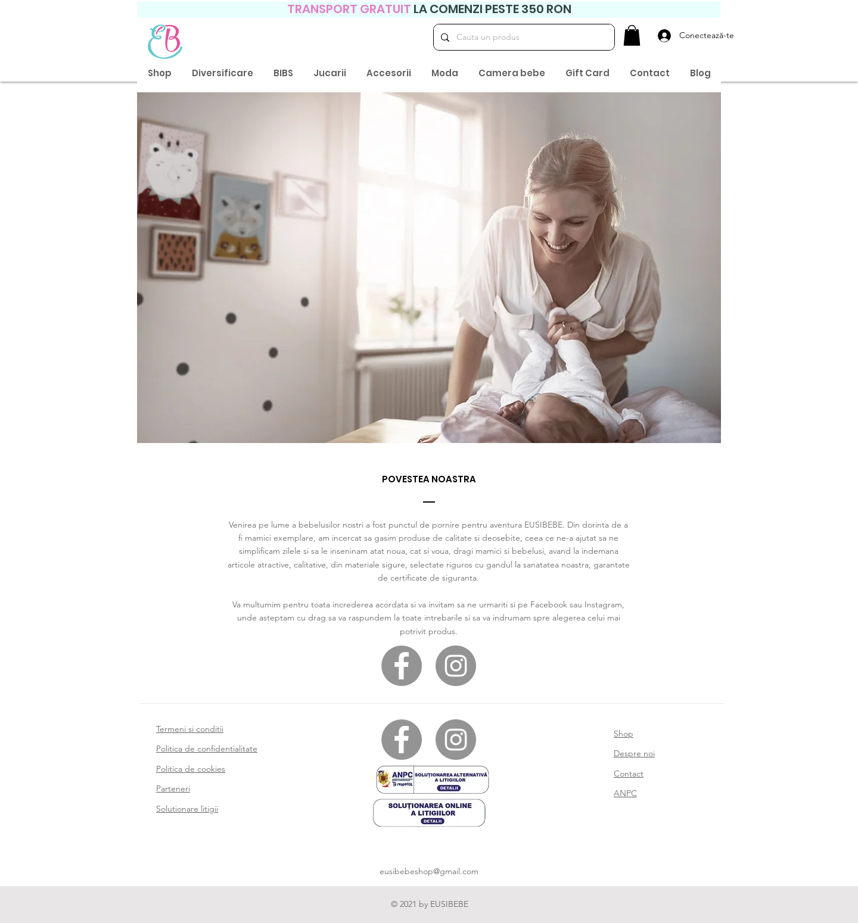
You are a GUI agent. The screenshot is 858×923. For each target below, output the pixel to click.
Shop (623, 733)
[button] (632, 35)
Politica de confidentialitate (206, 748)
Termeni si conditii (189, 729)
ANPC (625, 793)
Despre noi (634, 753)
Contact (629, 773)
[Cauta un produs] (522, 37)
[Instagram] (456, 666)
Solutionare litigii (187, 808)
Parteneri (173, 788)
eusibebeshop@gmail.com (429, 871)
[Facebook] (401, 666)
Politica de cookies (190, 768)
